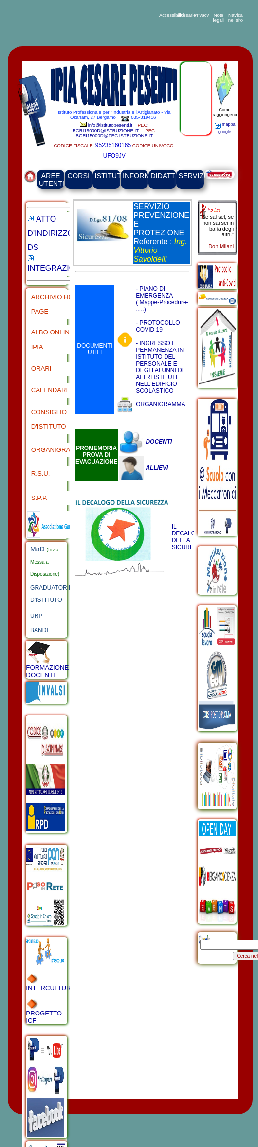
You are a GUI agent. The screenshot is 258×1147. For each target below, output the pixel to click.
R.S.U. (40, 473)
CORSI (79, 176)
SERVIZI (192, 176)
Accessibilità (167, 14)
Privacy (201, 14)
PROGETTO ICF (44, 1011)
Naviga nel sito (235, 17)
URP (36, 616)
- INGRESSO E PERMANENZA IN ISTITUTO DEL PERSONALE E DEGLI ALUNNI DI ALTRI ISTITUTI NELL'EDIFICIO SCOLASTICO (160, 367)
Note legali (218, 17)
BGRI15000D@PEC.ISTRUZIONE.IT (114, 135)
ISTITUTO (111, 176)
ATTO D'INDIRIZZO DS (50, 233)
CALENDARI (49, 390)
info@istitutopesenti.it (111, 125)
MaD (38, 549)
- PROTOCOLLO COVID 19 (158, 326)
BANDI (39, 630)
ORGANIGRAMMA (58, 449)
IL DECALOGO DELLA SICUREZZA (188, 536)
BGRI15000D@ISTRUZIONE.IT (106, 130)
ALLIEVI (157, 468)
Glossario (184, 14)
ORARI (41, 368)
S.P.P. (39, 497)
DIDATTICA (168, 176)
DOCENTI (159, 441)
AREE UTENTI (51, 179)
